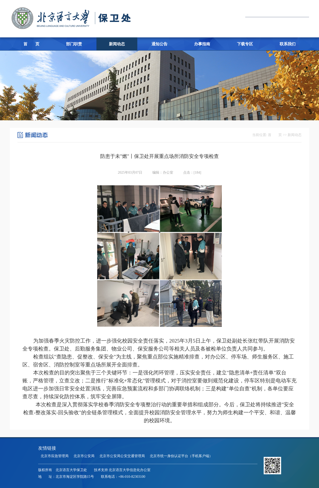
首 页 (31, 44)
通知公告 (159, 44)
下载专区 (245, 44)
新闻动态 (117, 44)
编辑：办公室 (162, 172)
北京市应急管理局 (55, 456)
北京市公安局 (84, 456)
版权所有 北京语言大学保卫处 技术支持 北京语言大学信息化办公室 (94, 470)
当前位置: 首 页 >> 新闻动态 (277, 135)
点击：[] (192, 172)
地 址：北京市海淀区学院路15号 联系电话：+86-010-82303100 (91, 477)
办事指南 (202, 44)
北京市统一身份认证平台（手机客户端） (181, 456)
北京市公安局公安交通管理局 (122, 456)
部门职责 (74, 44)
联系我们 (288, 44)
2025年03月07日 (130, 172)
